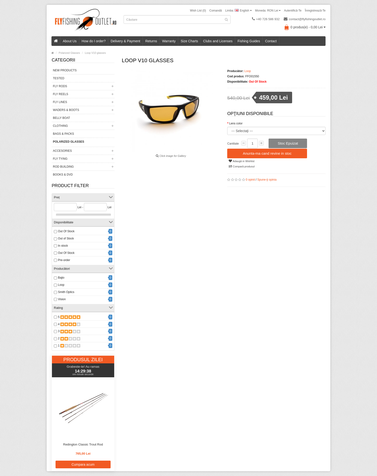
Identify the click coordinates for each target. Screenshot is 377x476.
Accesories (62, 151)
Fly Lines (60, 102)
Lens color (235, 123)
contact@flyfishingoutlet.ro (305, 19)
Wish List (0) (198, 10)
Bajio (61, 277)
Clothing (60, 126)
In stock (63, 245)
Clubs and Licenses (217, 41)
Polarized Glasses (68, 141)
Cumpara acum (82, 464)
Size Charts (189, 41)
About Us (70, 41)
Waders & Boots (66, 110)
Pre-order (64, 260)
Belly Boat (61, 118)
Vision (62, 299)
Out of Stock (66, 238)
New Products (65, 70)
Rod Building (63, 166)
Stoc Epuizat (288, 143)
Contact (270, 41)
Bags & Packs (63, 133)
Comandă (215, 10)
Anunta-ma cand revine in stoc (267, 153)
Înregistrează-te (315, 10)
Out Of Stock (66, 231)
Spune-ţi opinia (266, 179)
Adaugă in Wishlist (241, 161)
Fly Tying (60, 158)
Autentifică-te (293, 10)
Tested (58, 78)
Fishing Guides (249, 41)
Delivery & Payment (125, 41)
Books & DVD (63, 174)
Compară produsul (242, 166)
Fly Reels (60, 94)
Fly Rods (60, 86)
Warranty (169, 41)
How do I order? (94, 41)
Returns (151, 41)
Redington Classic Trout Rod (83, 444)
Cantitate (233, 143)
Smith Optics (66, 292)
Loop (61, 285)
